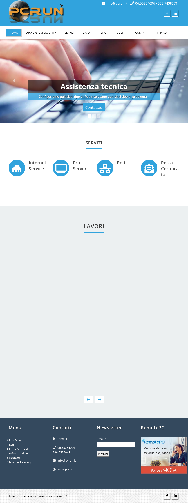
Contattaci (94, 107)
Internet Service (37, 165)
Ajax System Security (41, 32)
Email (102, 439)
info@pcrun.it (117, 3)
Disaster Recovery (20, 462)
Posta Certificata (170, 168)
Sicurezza (15, 458)
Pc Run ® (61, 496)
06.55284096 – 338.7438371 (65, 450)
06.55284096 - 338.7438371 (156, 3)
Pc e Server (79, 165)
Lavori (87, 32)
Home (14, 32)
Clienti (122, 32)
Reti (121, 163)
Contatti (141, 32)
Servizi (69, 32)
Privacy (162, 32)
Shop (104, 32)
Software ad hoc (19, 453)
